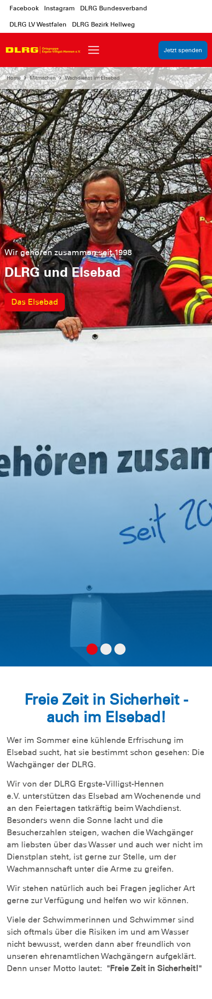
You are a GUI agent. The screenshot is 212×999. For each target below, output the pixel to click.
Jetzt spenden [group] (183, 50)
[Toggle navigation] (93, 50)
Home (14, 78)
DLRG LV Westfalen (38, 24)
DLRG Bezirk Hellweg (103, 24)
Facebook (24, 8)
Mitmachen (43, 78)
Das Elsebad (34, 302)
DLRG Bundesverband (113, 8)
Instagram (59, 8)
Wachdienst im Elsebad (92, 78)
